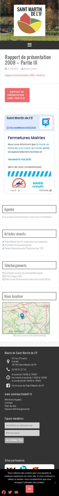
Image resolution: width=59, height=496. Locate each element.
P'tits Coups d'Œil (13, 276)
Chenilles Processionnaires (18, 245)
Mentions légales (13, 399)
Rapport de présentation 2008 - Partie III (24, 75)
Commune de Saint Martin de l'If (28, 385)
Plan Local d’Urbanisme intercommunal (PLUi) (27, 279)
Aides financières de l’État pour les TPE (24, 248)
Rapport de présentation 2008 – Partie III (16, 95)
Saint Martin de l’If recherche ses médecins (26, 242)
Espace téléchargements (17, 409)
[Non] (55, 482)
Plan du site (10, 406)
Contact (9, 403)
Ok (29, 489)
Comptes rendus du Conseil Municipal (23, 273)
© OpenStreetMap (38, 336)
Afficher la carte (20, 336)
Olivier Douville (30, 69)
